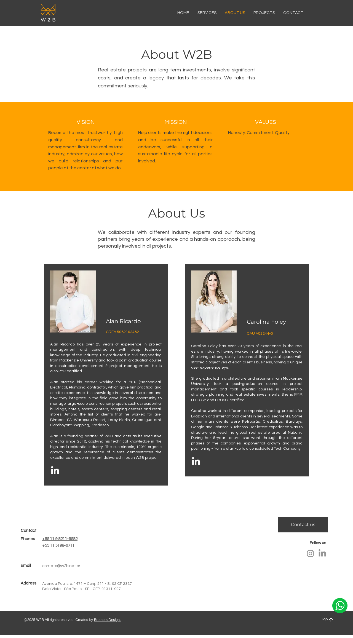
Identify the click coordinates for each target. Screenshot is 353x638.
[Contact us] (303, 524)
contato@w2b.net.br (61, 566)
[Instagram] (310, 553)
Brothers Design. (107, 620)
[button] (293, 13)
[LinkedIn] (55, 471)
